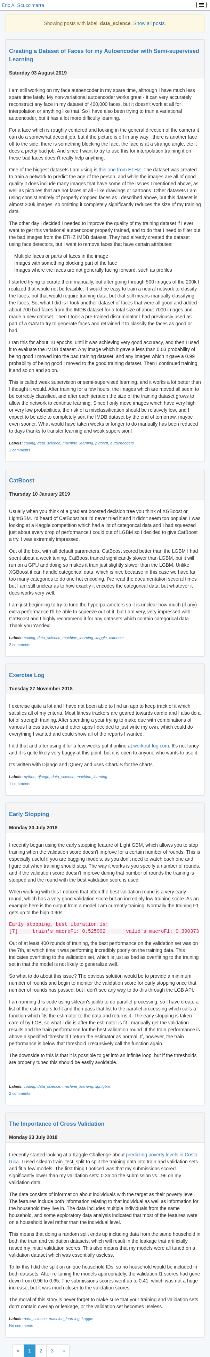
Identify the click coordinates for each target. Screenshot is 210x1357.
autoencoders (122, 443)
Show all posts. (149, 23)
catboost (116, 638)
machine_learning (91, 777)
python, (31, 777)
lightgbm (102, 1086)
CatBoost (21, 480)
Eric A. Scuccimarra (23, 5)
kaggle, (102, 638)
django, (44, 777)
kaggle (87, 1319)
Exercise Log (27, 675)
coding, (30, 443)
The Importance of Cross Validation (57, 1124)
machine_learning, (79, 443)
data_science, (50, 443)
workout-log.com (151, 746)
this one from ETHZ (120, 169)
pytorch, (102, 443)
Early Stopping (29, 814)
